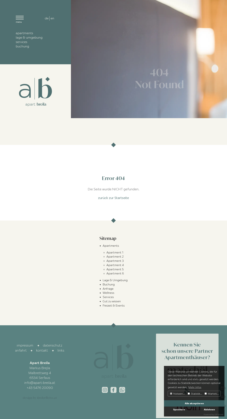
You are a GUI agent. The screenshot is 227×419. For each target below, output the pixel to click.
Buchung (109, 284)
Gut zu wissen (112, 301)
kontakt (42, 350)
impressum (25, 345)
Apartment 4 (115, 265)
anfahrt (20, 350)
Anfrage (108, 288)
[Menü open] (19, 19)
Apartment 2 (115, 256)
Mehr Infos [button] (194, 387)
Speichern (179, 409)
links (61, 350)
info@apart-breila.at (39, 383)
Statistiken (195, 393)
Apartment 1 (114, 252)
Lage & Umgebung (115, 280)
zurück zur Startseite (113, 197)
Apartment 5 (115, 269)
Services (108, 297)
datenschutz (53, 345)
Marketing (212, 393)
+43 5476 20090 (39, 388)
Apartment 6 (115, 273)
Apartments (111, 245)
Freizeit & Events (114, 305)
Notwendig (178, 393)
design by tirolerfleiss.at (40, 397)
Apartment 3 (115, 261)
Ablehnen (209, 409)
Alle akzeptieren (194, 403)
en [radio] (52, 18)
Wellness (108, 293)
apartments (24, 33)
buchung (22, 46)
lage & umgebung (29, 37)
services (21, 42)
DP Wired (219, 414)
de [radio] (47, 18)
